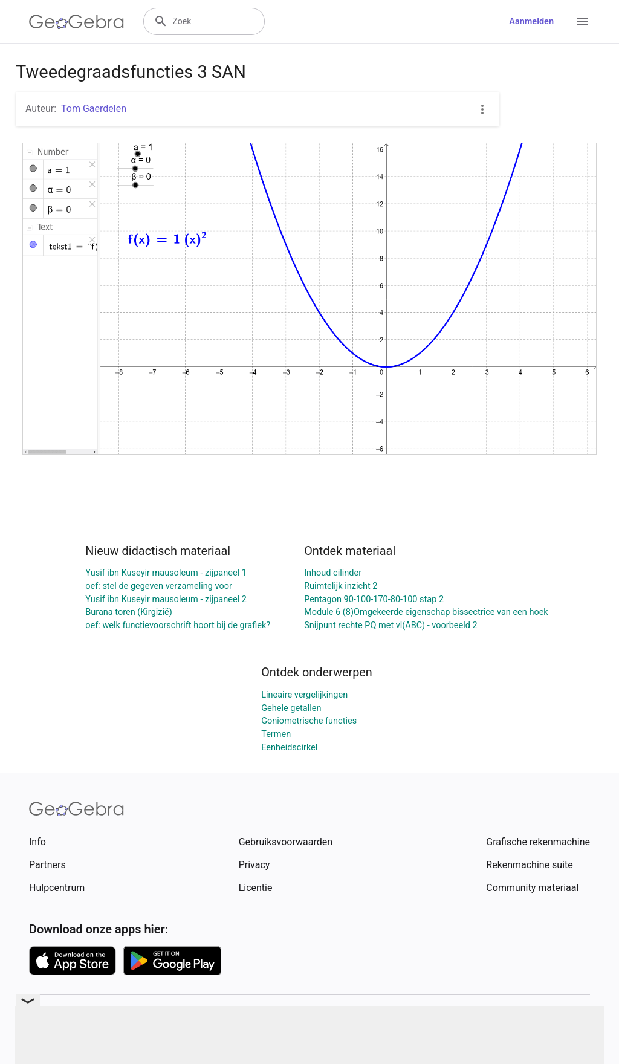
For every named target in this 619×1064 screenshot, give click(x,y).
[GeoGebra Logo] (76, 22)
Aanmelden (531, 21)
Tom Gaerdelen (93, 108)
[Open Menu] (582, 22)
